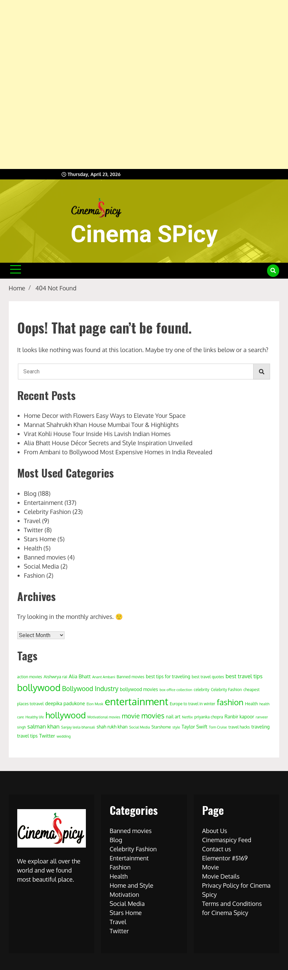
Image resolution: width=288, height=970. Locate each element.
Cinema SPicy (144, 234)
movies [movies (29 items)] (152, 715)
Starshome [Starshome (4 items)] (161, 727)
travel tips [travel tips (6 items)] (27, 736)
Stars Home (40, 539)
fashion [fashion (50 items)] (230, 702)
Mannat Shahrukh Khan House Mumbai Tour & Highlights (101, 424)
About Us (214, 830)
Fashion (34, 575)
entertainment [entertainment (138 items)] (136, 701)
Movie (210, 867)
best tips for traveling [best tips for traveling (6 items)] (168, 676)
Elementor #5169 (225, 858)
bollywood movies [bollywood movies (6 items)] (139, 689)
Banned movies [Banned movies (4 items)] (130, 676)
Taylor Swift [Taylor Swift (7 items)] (194, 726)
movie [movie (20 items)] (131, 716)
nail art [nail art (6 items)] (173, 716)
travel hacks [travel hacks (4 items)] (239, 727)
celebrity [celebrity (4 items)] (201, 689)
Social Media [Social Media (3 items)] (139, 727)
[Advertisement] (141, 84)
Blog (30, 493)
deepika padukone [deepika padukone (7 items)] (65, 703)
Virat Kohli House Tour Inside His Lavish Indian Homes (97, 433)
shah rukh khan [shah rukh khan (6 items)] (112, 727)
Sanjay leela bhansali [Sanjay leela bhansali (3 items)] (78, 727)
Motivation (124, 894)
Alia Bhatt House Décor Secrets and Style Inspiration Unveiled (108, 443)
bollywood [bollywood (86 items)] (39, 687)
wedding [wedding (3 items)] (63, 736)
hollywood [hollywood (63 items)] (65, 715)
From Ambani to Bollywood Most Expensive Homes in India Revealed (118, 452)
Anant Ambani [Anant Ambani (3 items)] (103, 677)
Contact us (216, 849)
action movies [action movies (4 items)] (29, 676)
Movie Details (221, 876)
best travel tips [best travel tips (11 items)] (243, 676)
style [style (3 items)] (176, 727)
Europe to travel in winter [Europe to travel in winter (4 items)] (192, 703)
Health (33, 548)
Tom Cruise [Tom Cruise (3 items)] (218, 727)
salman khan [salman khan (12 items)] (43, 726)
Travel (32, 520)
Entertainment (43, 502)
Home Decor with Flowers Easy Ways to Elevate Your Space (105, 415)
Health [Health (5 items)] (251, 703)
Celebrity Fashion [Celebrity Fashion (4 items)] (226, 689)
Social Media (41, 566)
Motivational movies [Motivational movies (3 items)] (104, 717)
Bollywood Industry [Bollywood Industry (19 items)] (90, 688)
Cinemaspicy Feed (226, 840)
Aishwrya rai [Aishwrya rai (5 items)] (55, 676)
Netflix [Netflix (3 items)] (187, 717)
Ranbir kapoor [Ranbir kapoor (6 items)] (239, 716)
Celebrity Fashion (47, 511)
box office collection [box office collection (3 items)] (176, 689)
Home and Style (131, 885)
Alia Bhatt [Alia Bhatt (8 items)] (80, 676)
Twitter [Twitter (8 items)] (47, 736)
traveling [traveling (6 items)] (260, 727)
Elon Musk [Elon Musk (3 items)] (95, 704)
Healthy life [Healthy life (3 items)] (34, 717)
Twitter (33, 530)
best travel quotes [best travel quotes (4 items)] (208, 676)
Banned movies (45, 557)
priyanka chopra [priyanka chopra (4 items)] (208, 716)
